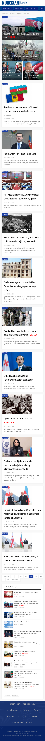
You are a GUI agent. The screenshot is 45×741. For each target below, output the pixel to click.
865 (26, 576)
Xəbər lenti (15, 704)
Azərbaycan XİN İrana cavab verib (20, 153)
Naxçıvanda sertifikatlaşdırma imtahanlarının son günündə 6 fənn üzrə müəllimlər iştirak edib (26, 684)
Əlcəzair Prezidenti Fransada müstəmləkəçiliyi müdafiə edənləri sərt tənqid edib (25, 673)
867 (36, 576)
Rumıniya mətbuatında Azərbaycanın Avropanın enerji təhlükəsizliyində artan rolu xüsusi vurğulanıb (27, 663)
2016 (8, 580)
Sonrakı (15, 580)
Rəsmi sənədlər (14, 710)
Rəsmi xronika (29, 704)
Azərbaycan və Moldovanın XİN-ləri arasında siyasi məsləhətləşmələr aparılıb (20, 111)
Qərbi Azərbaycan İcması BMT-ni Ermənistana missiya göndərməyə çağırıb (20, 286)
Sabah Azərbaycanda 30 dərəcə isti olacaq (27, 622)
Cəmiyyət (10, 716)
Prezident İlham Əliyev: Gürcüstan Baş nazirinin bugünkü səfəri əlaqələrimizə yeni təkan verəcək (22, 514)
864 (21, 576)
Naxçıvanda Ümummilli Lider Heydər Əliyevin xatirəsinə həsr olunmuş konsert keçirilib (26, 603)
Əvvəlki (6, 576)
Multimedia (34, 716)
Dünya (35, 710)
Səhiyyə (29, 723)
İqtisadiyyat (21, 716)
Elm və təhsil (18, 723)
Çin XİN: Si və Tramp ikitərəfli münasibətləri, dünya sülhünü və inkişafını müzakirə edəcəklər (27, 633)
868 (41, 576)
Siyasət (4, 17)
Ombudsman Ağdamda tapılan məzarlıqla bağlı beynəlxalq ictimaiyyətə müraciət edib (18, 465)
